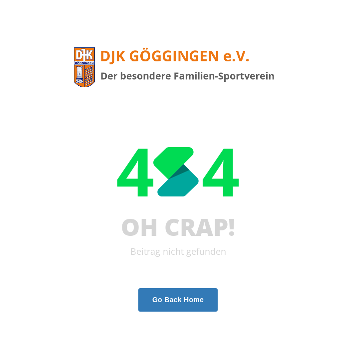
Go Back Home (178, 300)
